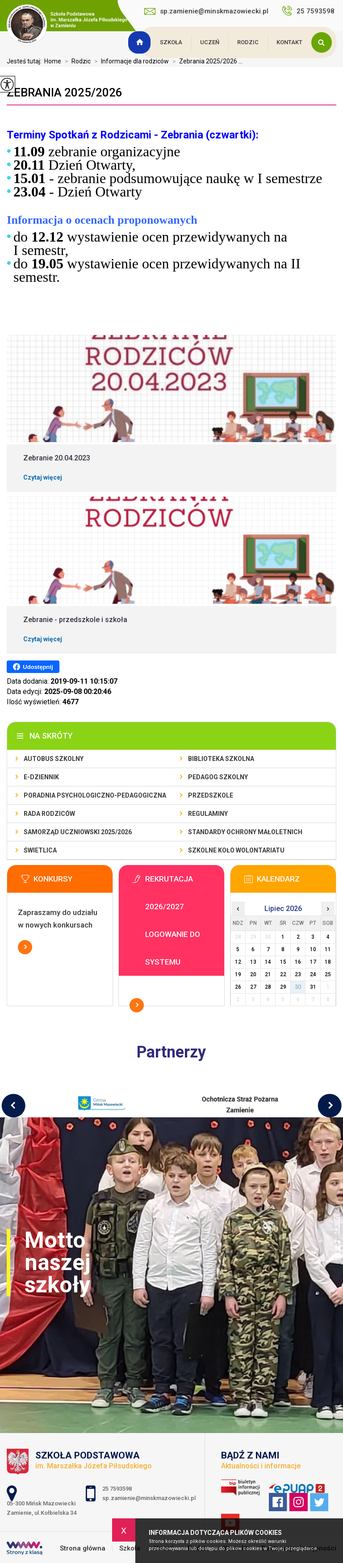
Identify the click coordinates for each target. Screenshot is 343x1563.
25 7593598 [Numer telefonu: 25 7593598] (117, 1488)
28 (268, 987)
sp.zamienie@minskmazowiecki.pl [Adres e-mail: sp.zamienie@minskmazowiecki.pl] (149, 1498)
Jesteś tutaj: (25, 61)
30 (298, 987)
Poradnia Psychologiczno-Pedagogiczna (95, 795)
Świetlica (40, 850)
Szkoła (171, 42)
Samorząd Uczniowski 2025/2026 (78, 832)
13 (253, 962)
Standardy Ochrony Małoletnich (245, 832)
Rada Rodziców (49, 813)
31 (313, 987)
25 (328, 974)
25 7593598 (309, 11)
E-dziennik (41, 777)
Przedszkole (210, 795)
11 (328, 949)
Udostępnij (33, 666)
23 (298, 974)
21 (268, 974)
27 (253, 987)
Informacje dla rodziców (130, 61)
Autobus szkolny (54, 758)
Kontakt (289, 42)
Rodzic (248, 42)
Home (52, 61)
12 (238, 962)
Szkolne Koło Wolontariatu (236, 850)
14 (268, 962)
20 (253, 974)
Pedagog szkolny (218, 777)
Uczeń (209, 42)
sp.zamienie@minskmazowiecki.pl (206, 11)
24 (313, 974)
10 (313, 949)
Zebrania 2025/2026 (64, 92)
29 (283, 987)
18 (328, 962)
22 (283, 974)
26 (238, 987)
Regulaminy (208, 813)
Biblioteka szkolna (221, 758)
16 (298, 962)
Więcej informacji (25, 947)
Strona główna (140, 42)
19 (238, 974)
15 (283, 962)
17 (313, 962)
